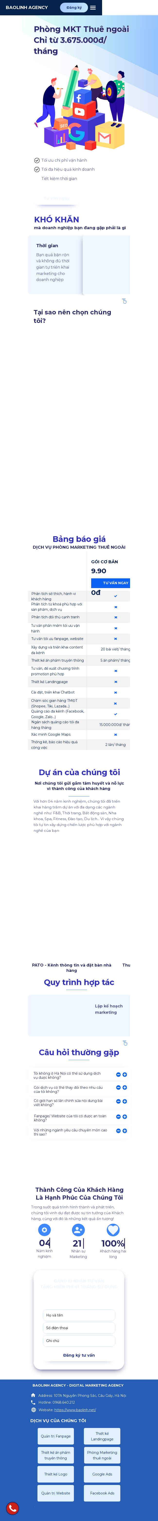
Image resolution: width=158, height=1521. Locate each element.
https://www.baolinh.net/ (75, 1410)
